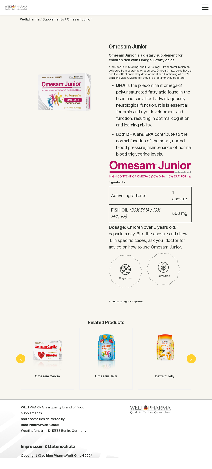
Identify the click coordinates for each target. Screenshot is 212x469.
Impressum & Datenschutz (48, 446)
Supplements (53, 19)
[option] (47, 359)
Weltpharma (30, 19)
